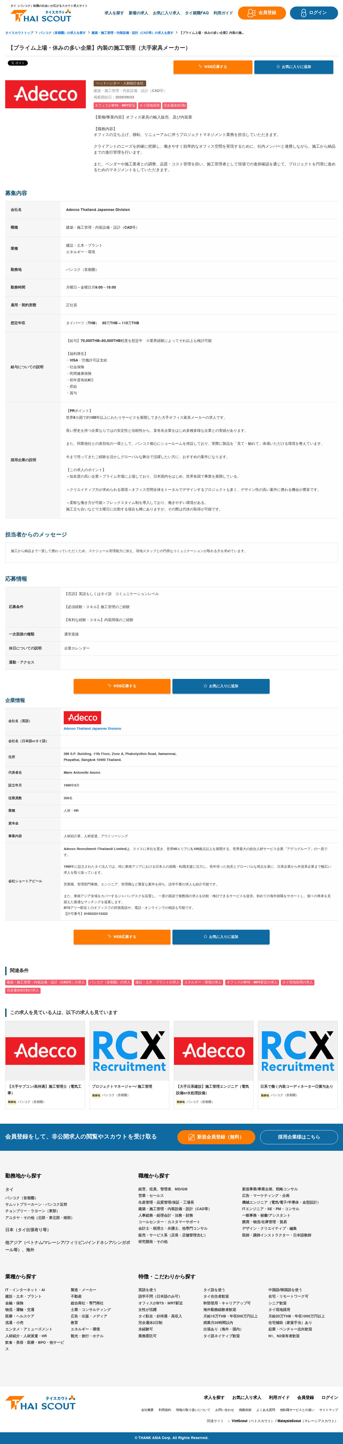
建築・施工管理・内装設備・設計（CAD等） (175, 1209)
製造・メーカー (83, 1290)
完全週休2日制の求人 (23, 990)
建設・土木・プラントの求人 (157, 982)
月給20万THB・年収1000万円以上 (296, 1316)
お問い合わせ (224, 1410)
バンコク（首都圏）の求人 (110, 982)
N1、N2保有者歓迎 (284, 1336)
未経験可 (145, 1330)
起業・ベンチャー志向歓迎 (290, 1330)
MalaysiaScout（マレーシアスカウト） (307, 1421)
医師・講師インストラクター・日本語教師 (276, 1235)
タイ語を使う (214, 1290)
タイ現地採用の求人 (297, 982)
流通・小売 (14, 1323)
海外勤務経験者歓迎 (219, 1310)
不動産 (76, 1297)
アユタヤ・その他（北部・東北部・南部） (39, 1218)
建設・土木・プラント (23, 1297)
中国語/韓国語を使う (285, 1290)
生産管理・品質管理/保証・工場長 (166, 1202)
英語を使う (147, 1290)
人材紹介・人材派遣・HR (26, 1336)
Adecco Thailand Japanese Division (92, 728)
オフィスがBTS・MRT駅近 (160, 1303)
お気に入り (293, 67)
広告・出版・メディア (89, 1316)
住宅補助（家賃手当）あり (290, 1323)
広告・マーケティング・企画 (265, 1196)
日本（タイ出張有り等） (28, 1230)
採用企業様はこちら (299, 1137)
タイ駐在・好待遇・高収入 (160, 1316)
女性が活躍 (147, 1310)
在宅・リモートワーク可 (288, 1297)
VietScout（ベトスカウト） (253, 1421)
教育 (74, 1323)
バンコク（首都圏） (21, 1198)
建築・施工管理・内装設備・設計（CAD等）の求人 (46, 982)
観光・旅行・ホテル (87, 1336)
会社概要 (147, 1410)
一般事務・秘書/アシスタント (266, 1215)
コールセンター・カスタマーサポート (169, 1222)
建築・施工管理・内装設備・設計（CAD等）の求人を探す (132, 33)
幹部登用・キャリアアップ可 (227, 1303)
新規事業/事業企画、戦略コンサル (270, 1189)
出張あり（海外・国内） (223, 1330)
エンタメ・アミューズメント (29, 1330)
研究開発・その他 (152, 1242)
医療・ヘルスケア (19, 1316)
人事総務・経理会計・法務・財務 (165, 1215)
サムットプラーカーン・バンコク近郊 (36, 1205)
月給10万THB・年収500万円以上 (230, 1316)
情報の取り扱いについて (193, 1410)
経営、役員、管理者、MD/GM (162, 1189)
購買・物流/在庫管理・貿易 (264, 1222)
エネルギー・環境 (85, 1330)
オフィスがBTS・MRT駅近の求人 (252, 982)
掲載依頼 (245, 1410)
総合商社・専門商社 (87, 1303)
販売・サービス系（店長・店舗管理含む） (173, 1235)
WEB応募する (213, 67)
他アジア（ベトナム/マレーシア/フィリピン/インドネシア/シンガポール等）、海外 (67, 1247)
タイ (9, 1190)
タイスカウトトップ (19, 33)
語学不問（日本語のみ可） (160, 1297)
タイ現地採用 (279, 1310)
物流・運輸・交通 (19, 1310)
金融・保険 (14, 1303)
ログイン (329, 1398)
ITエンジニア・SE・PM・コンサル (270, 1209)
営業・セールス (151, 1196)
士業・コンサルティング (91, 1310)
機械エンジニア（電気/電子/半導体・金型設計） (281, 1202)
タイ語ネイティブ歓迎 (221, 1336)
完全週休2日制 (150, 1323)
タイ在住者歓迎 (216, 1297)
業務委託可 (147, 1336)
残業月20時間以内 (218, 1323)
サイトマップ (328, 1410)
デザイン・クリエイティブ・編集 (269, 1229)
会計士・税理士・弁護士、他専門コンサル (173, 1229)
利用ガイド (279, 1398)
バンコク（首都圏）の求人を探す (62, 33)
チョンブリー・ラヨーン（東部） (32, 1211)
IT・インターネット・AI (25, 1290)
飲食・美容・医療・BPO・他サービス (34, 1346)
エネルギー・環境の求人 (203, 982)
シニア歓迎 (277, 1303)
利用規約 (165, 1410)
